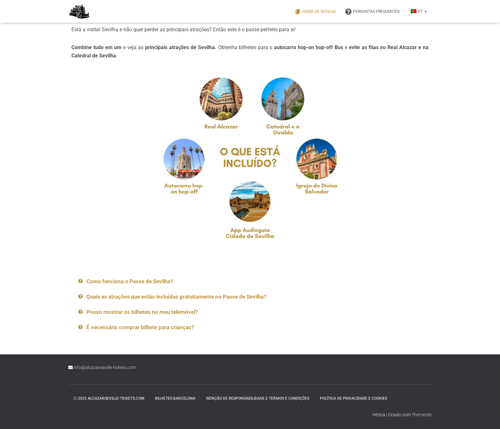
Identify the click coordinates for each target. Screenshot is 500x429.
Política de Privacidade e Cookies (353, 398)
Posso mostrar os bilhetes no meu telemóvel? (142, 312)
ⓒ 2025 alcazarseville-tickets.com (108, 398)
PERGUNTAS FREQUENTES (372, 12)
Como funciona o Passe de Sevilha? (129, 281)
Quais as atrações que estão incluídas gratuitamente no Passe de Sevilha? (176, 296)
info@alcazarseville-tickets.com (105, 367)
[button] (180, 281)
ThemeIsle (422, 414)
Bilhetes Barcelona (175, 398)
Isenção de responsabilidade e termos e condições (257, 398)
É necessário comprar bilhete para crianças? (140, 327)
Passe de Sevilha (315, 12)
